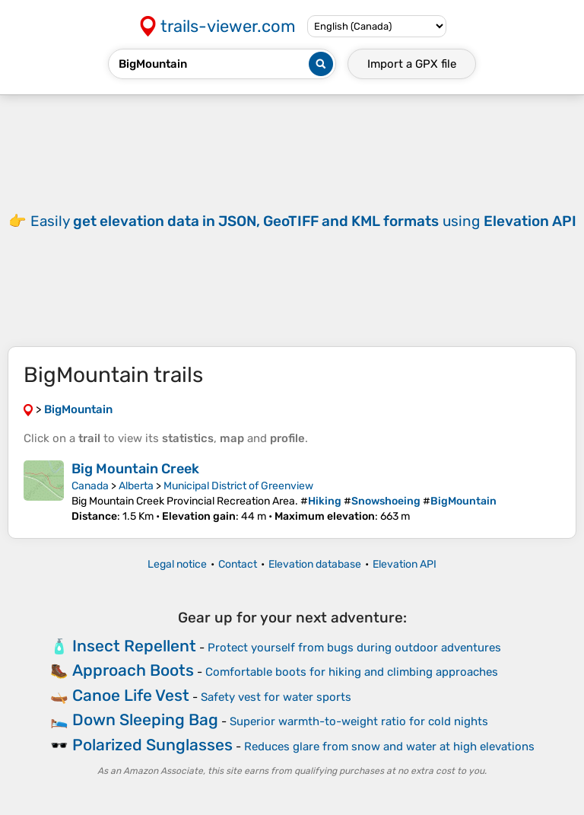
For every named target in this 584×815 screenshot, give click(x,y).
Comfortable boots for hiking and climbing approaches (351, 672)
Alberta (136, 485)
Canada (90, 485)
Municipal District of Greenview (238, 485)
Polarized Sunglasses (152, 744)
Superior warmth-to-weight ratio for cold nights (359, 721)
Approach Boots (133, 670)
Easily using (303, 221)
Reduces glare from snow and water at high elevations (389, 746)
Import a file (411, 64)
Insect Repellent (134, 645)
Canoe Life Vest (130, 695)
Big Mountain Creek (135, 468)
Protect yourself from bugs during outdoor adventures (354, 647)
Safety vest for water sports (276, 697)
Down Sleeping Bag (145, 719)
